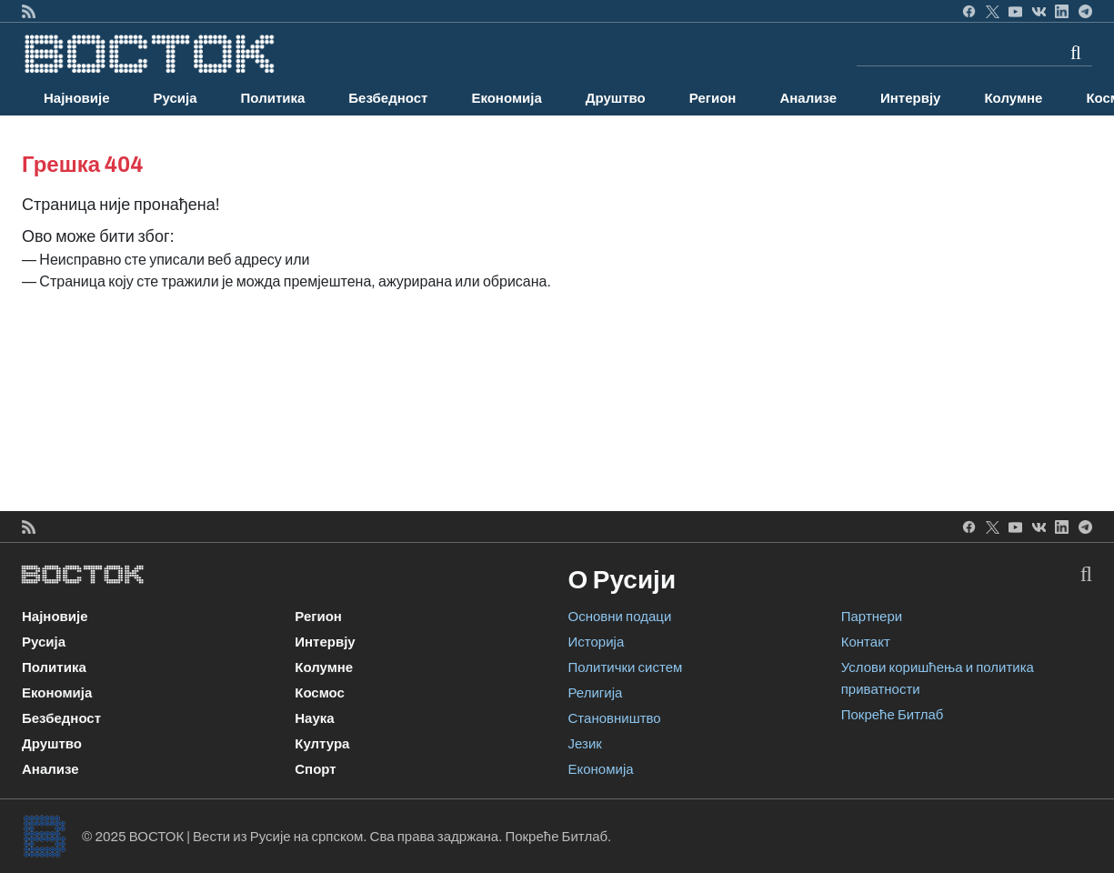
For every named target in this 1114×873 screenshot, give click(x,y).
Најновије (77, 98)
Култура (322, 744)
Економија (506, 98)
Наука (314, 718)
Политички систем (625, 667)
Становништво (614, 718)
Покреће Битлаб (892, 714)
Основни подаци (620, 616)
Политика (273, 98)
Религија (595, 693)
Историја (596, 642)
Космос (320, 693)
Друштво (616, 98)
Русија (175, 98)
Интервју (910, 98)
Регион (713, 98)
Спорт (315, 769)
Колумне (1013, 98)
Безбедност (387, 98)
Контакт (865, 642)
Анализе (808, 98)
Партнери (871, 616)
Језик (585, 744)
